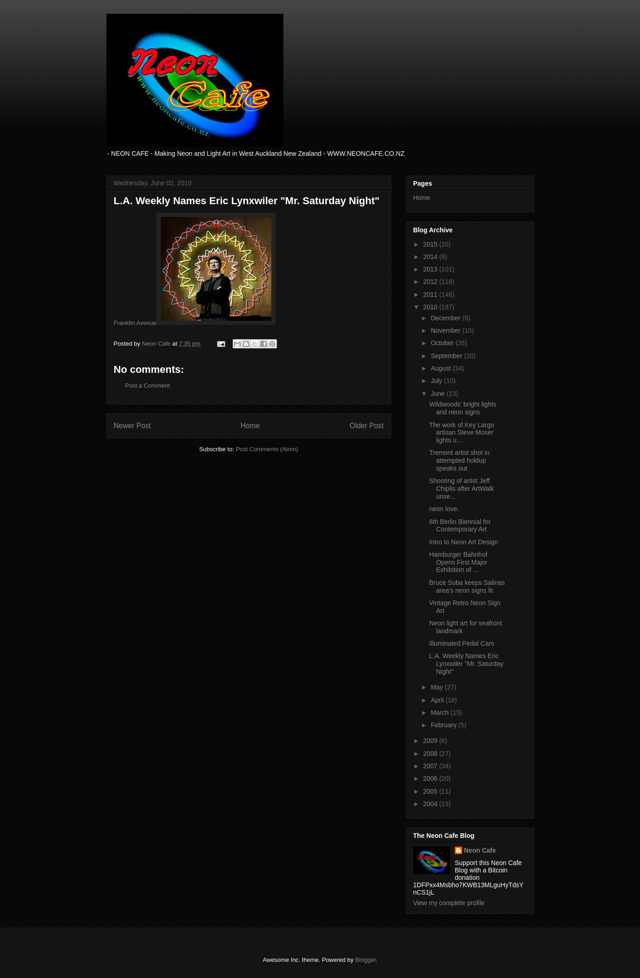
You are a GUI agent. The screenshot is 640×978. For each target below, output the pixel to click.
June (438, 393)
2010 (431, 307)
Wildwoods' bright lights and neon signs (462, 408)
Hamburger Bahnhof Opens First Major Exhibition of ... (458, 562)
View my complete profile (449, 903)
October (443, 343)
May (438, 687)
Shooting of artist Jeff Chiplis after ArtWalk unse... (461, 488)
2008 (431, 753)
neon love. (444, 509)
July (437, 380)
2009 (431, 740)
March (441, 712)
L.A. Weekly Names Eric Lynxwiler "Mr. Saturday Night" (466, 663)
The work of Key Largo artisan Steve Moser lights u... (461, 432)
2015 (431, 244)
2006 (431, 778)
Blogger (365, 959)
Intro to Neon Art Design (463, 542)
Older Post (367, 426)
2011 (431, 294)
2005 (431, 791)
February (444, 725)
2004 (431, 803)
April (438, 700)
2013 (431, 269)
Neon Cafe (480, 850)
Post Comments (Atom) (267, 449)
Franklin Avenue (135, 322)
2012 (431, 281)
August (441, 368)
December (446, 318)
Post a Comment (147, 385)
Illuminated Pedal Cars (461, 643)
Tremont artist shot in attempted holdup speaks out (459, 460)
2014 (431, 256)
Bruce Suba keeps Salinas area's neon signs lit (467, 586)
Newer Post (132, 426)
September (447, 355)
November (446, 330)
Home (250, 426)
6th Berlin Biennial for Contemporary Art (459, 525)
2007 (431, 766)
